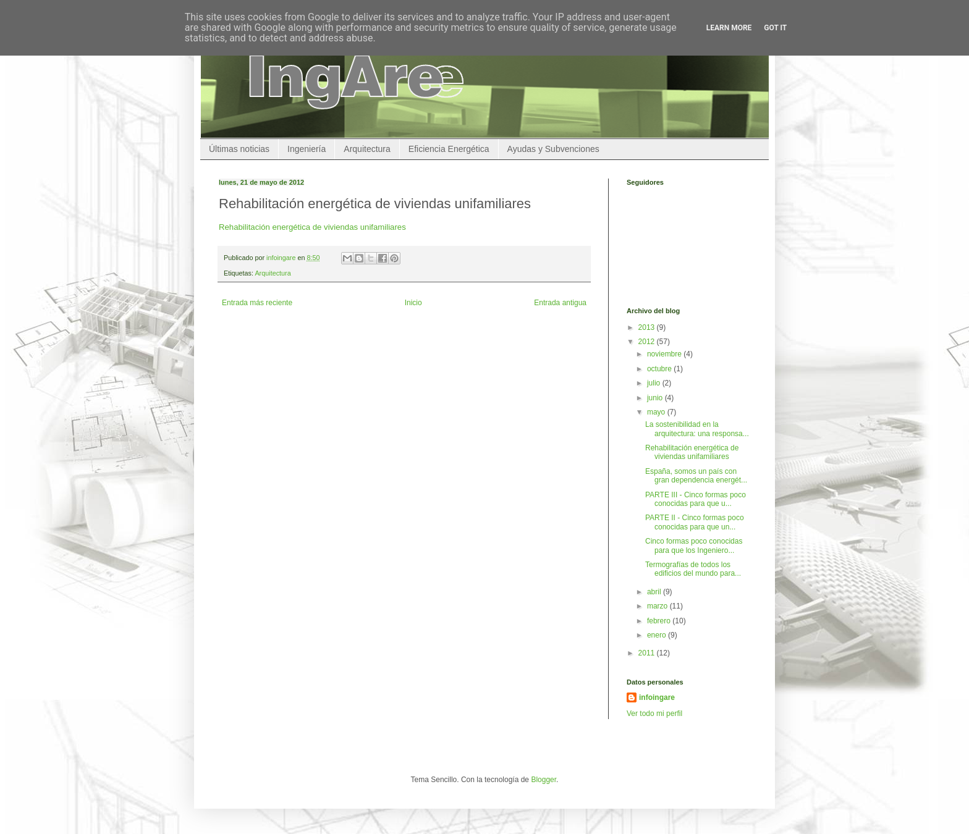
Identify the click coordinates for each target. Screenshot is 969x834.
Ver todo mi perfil (654, 713)
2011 (647, 653)
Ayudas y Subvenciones (553, 149)
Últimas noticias (239, 149)
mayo (657, 412)
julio (654, 383)
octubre (660, 368)
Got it (775, 27)
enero (657, 635)
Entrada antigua (560, 302)
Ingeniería (306, 149)
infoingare (281, 257)
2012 (647, 341)
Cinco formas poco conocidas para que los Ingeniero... (693, 545)
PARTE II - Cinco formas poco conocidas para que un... (694, 522)
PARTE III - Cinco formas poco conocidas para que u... (695, 499)
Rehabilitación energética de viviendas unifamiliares (312, 227)
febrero (659, 621)
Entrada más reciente (257, 302)
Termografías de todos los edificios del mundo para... (693, 569)
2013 (647, 327)
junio (656, 398)
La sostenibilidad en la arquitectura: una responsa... (697, 428)
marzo (658, 606)
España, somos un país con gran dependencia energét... (696, 475)
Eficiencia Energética (448, 149)
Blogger (543, 779)
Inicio (413, 302)
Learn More (729, 27)
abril (655, 592)
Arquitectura (367, 149)
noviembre (665, 354)
